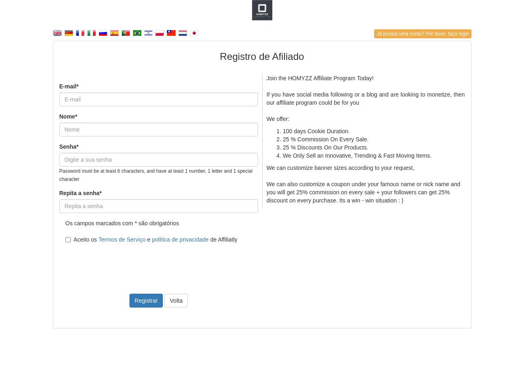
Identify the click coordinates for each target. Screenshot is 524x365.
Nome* (68, 116)
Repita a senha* (80, 193)
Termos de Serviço (122, 239)
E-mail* (69, 86)
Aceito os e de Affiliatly (152, 239)
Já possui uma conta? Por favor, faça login (423, 34)
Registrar (146, 300)
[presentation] (121, 263)
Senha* (69, 146)
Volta (176, 300)
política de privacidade (180, 239)
